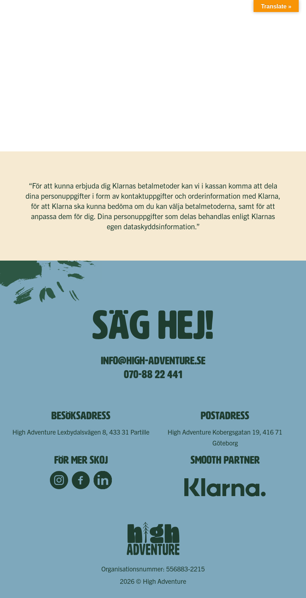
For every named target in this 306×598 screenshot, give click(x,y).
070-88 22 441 (153, 374)
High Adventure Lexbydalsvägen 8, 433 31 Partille (80, 432)
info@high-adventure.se (153, 361)
